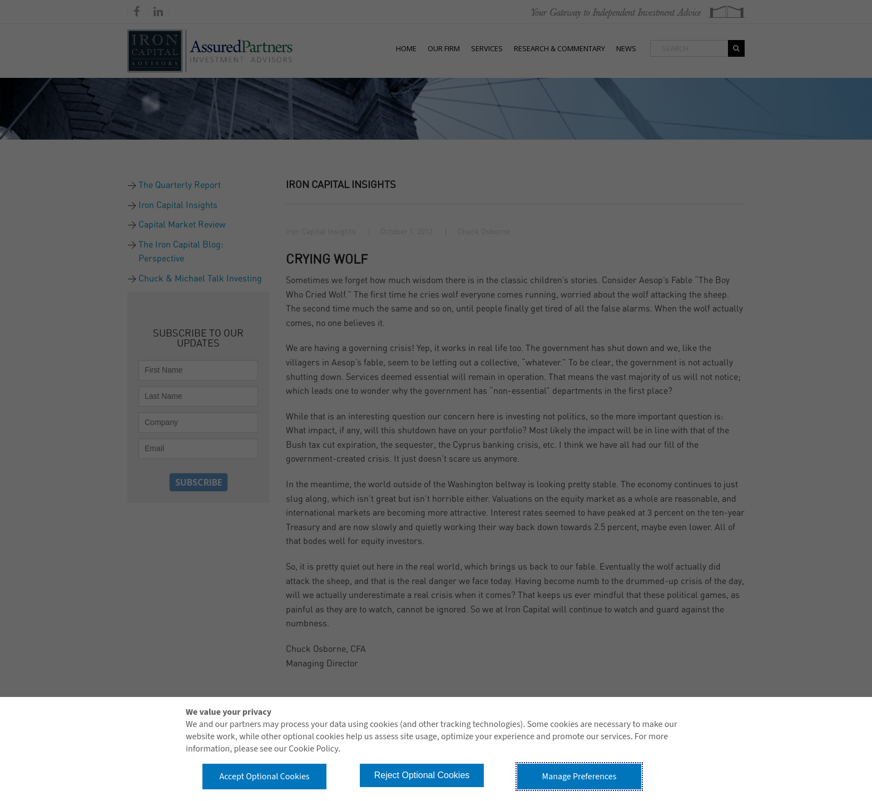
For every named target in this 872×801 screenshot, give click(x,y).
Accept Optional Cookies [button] (264, 776)
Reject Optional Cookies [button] (422, 775)
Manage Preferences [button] (579, 776)
